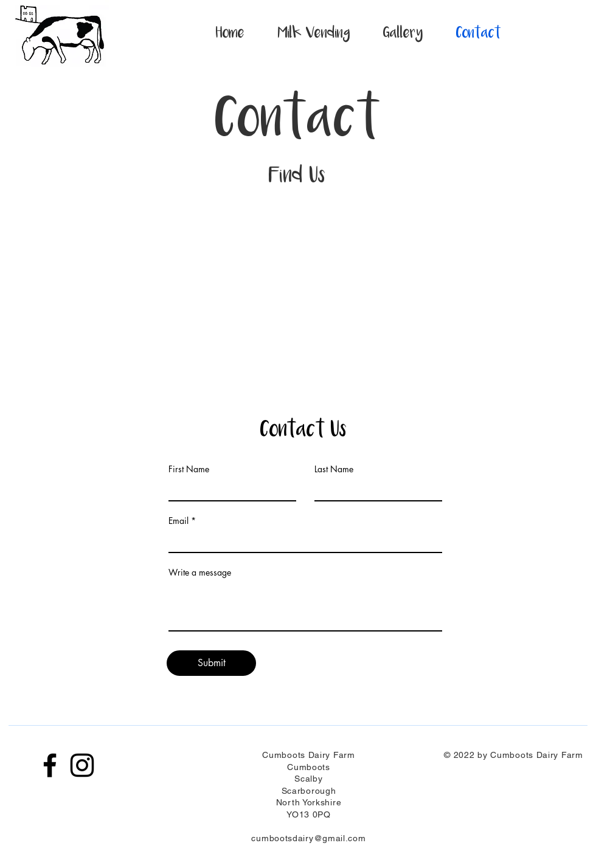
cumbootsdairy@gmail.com (308, 838)
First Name (188, 469)
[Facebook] (50, 765)
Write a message (199, 572)
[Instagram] (82, 765)
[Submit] (211, 663)
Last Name (333, 469)
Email (178, 521)
